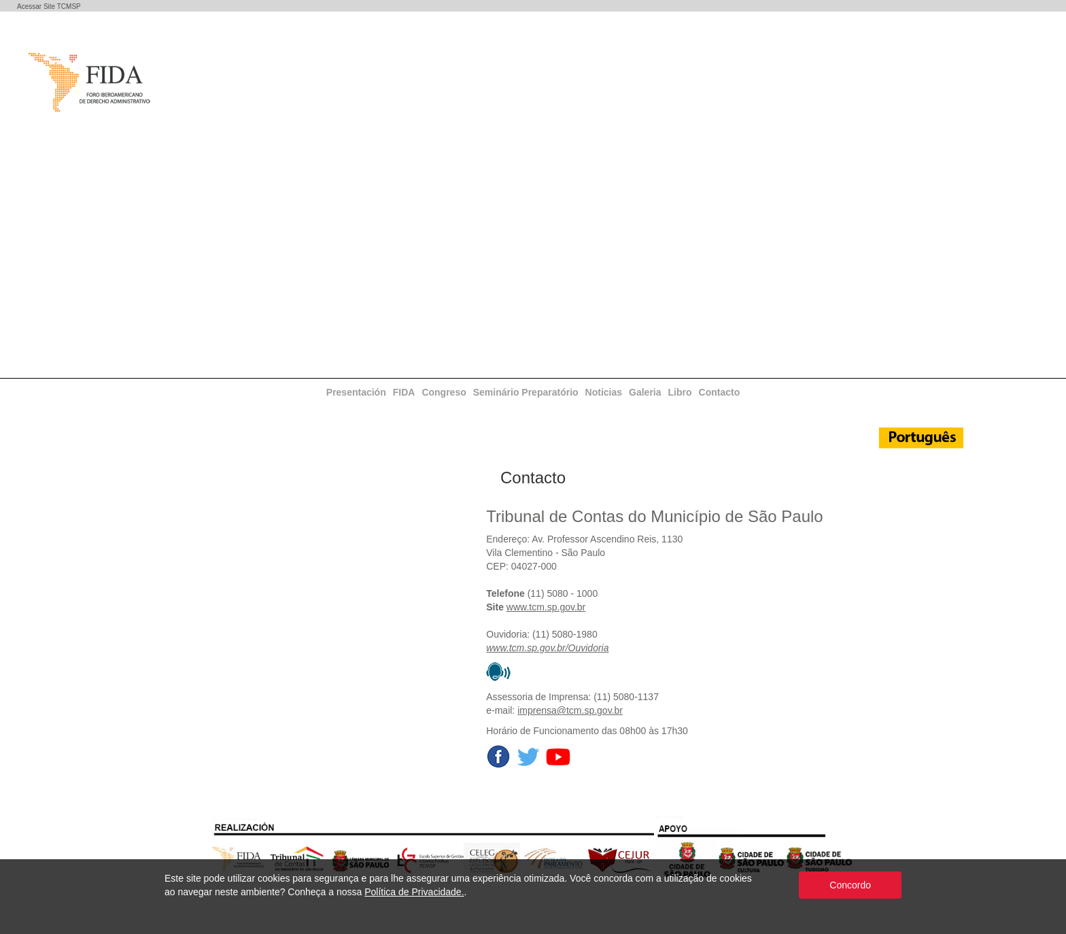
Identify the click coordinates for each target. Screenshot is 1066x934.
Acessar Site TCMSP (49, 6)
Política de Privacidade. (414, 891)
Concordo (850, 885)
